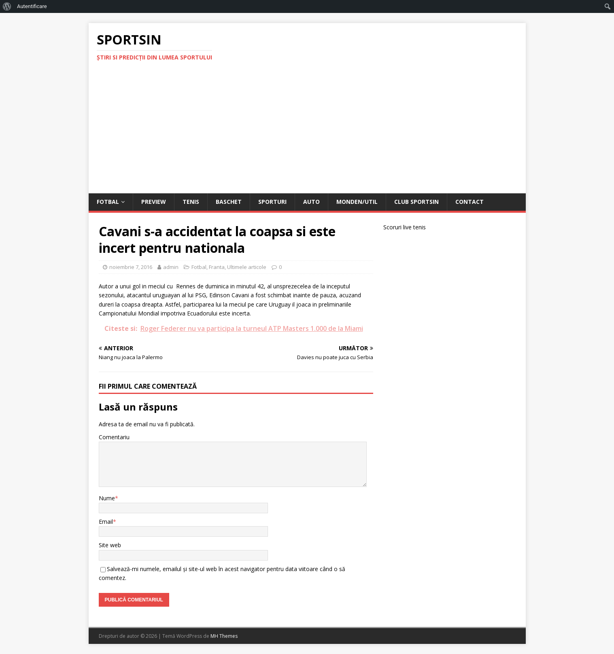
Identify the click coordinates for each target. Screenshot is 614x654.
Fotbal (108, 201)
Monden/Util (357, 201)
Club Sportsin (416, 201)
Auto (311, 201)
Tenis (191, 201)
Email (106, 521)
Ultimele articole (246, 267)
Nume (107, 498)
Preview (153, 201)
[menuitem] (7, 6)
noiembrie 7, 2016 (130, 267)
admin (170, 267)
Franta (217, 267)
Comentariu (114, 437)
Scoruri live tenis (404, 227)
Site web (110, 545)
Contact (469, 201)
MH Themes (224, 636)
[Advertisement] (307, 132)
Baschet (229, 201)
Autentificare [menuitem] (32, 6)
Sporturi (272, 201)
